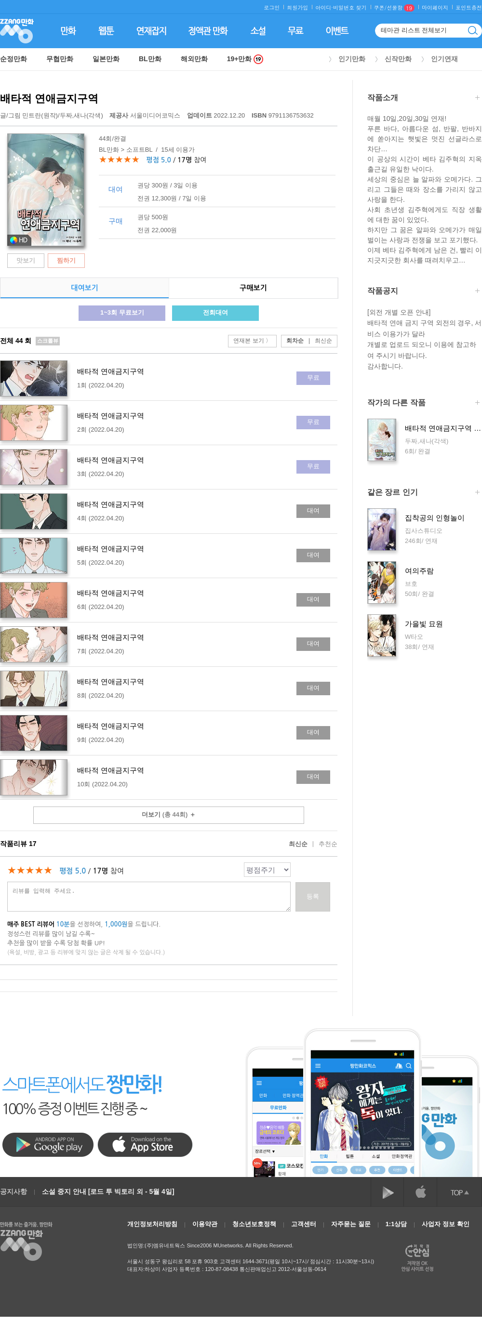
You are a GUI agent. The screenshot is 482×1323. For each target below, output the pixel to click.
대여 (313, 510)
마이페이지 (435, 7)
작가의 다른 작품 (423, 403)
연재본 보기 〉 (252, 340)
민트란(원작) (40, 115)
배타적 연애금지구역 (49, 99)
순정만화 (13, 58)
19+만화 (245, 59)
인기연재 (444, 58)
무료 (313, 377)
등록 (313, 896)
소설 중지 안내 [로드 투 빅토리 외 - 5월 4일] (108, 1191)
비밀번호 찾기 (350, 7)
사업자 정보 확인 (445, 1224)
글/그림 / (51, 115)
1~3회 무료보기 (122, 312)
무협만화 (59, 58)
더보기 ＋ (169, 814)
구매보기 (253, 287)
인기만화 (351, 58)
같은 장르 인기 (423, 493)
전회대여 (215, 312)
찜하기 (66, 260)
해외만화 (194, 58)
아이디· (324, 7)
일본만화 (106, 58)
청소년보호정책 (254, 1224)
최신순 (318, 340)
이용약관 (204, 1224)
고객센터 (303, 1224)
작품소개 (423, 98)
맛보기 (25, 260)
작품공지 (423, 291)
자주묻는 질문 (351, 1224)
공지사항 (13, 1191)
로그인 (272, 7)
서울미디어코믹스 (145, 115)
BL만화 (150, 58)
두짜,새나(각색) (81, 115)
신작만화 (398, 58)
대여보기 (84, 287)
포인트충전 (468, 7)
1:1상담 (396, 1224)
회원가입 (297, 7)
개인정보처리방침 (152, 1224)
